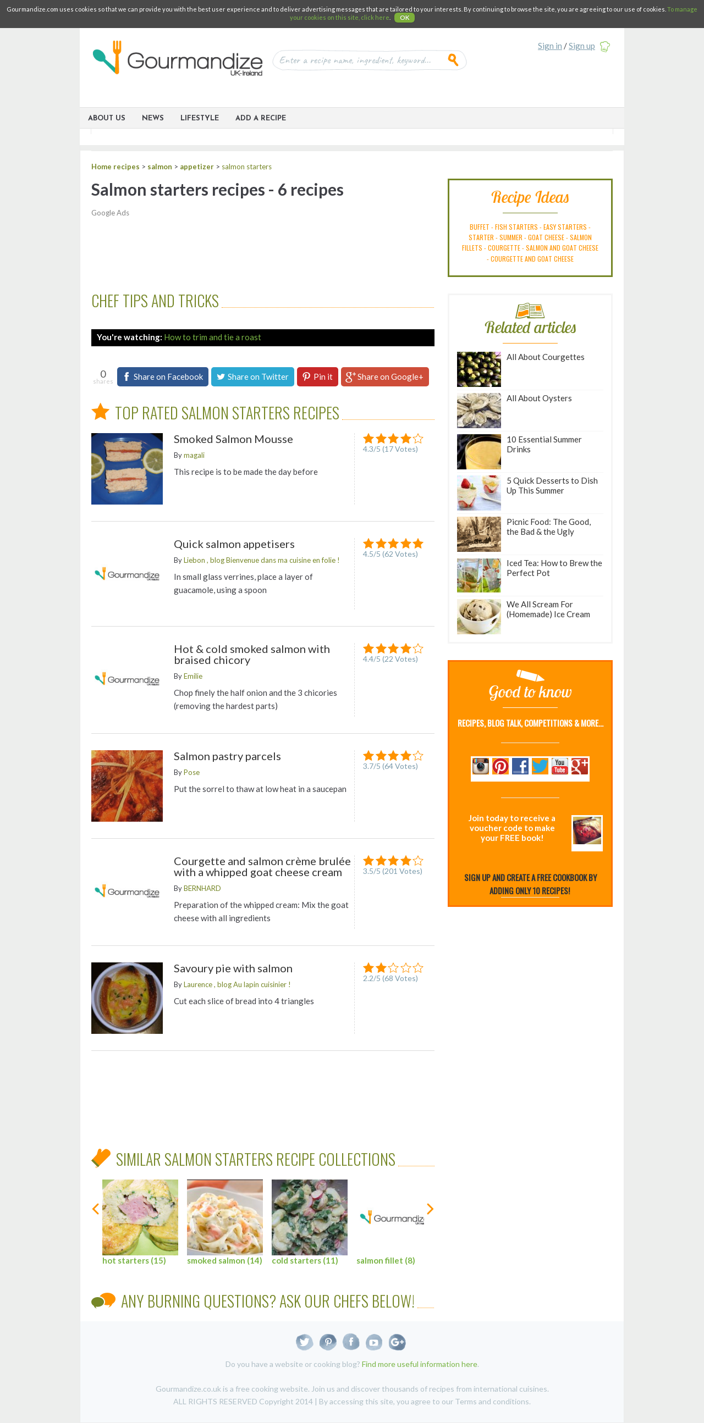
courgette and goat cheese (532, 258)
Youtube (374, 1342)
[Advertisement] (256, 248)
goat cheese (546, 237)
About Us (106, 118)
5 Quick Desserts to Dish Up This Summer (527, 493)
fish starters (516, 226)
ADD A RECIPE (260, 118)
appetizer (197, 166)
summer (510, 237)
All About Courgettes (521, 369)
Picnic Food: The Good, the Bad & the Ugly (524, 534)
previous (96, 1227)
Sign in (550, 46)
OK (404, 17)
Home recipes (115, 166)
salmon (159, 166)
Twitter (305, 1342)
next (429, 1227)
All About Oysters (514, 410)
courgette (504, 247)
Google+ (397, 1342)
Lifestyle (199, 118)
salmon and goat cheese (562, 247)
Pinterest (328, 1342)
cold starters (310, 1222)
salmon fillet (394, 1222)
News (153, 118)
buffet (480, 226)
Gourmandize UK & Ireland (178, 61)
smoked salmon (225, 1222)
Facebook (351, 1342)
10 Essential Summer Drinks (519, 451)
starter (481, 237)
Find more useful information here (419, 1364)
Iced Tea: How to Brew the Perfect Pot (529, 575)
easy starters (565, 226)
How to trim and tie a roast (212, 337)
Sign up (582, 46)
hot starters (140, 1222)
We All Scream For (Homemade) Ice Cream (523, 616)
